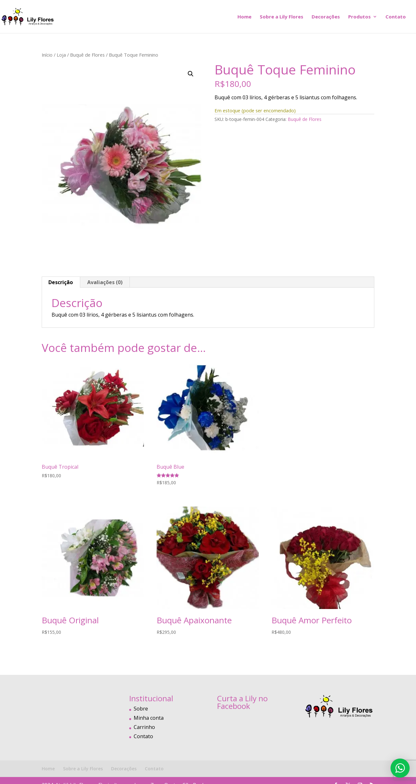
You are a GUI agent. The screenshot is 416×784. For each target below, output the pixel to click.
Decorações (326, 17)
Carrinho (144, 727)
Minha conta (149, 717)
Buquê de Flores (87, 55)
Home (244, 17)
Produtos (359, 17)
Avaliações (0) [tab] (105, 282)
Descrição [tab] (60, 282)
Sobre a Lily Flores (281, 17)
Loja (61, 55)
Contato (395, 17)
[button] (190, 74)
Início (47, 55)
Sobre (141, 708)
